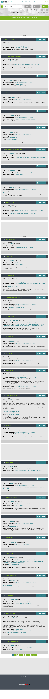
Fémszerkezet (10, 217)
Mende (12, 364)
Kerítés (12, 535)
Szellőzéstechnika (15, 417)
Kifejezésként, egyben (41, 12)
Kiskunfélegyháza (14, 325)
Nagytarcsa (13, 589)
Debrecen (13, 117)
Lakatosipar (32, 533)
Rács (37, 217)
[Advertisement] (24, 28)
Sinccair (21, 641)
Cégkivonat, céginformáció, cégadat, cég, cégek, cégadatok (28, 692)
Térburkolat (6, 594)
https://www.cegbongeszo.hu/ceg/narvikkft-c (25, 492)
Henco (13, 141)
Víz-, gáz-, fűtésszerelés (35, 138)
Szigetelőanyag (25, 640)
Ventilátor (17, 419)
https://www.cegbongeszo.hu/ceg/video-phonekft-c (26, 327)
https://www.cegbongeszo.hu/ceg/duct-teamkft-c (26, 383)
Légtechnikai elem (25, 217)
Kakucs (12, 473)
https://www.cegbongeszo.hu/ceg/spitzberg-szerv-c (26, 657)
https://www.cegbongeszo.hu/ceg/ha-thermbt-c (26, 348)
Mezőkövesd (13, 60)
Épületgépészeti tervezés (20, 440)
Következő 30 (33, 664)
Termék (39, 9)
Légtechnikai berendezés (33, 66)
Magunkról (21, 1)
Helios (11, 641)
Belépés (46, 1)
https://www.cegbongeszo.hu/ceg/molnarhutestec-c (26, 63)
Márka (45, 9)
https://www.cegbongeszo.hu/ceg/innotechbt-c (25, 438)
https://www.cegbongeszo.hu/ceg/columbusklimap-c (27, 308)
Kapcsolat (33, 1)
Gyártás (16, 64)
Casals (8, 641)
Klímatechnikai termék (24, 66)
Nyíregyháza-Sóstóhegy (16, 626)
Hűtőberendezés (21, 64)
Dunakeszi (13, 264)
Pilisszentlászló (14, 608)
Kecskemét (13, 97)
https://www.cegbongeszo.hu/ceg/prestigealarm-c (26, 249)
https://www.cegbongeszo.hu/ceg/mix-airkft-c (25, 366)
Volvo (8, 574)
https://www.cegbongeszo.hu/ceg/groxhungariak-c (26, 510)
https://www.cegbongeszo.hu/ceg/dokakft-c (25, 99)
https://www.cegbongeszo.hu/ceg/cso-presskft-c (26, 286)
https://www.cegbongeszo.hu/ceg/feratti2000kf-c (26, 46)
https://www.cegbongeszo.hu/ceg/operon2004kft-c (26, 212)
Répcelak (13, 508)
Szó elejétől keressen (15, 12)
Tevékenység (32, 9)
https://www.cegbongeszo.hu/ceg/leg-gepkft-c (25, 553)
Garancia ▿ (38, 1)
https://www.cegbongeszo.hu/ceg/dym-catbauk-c (26, 193)
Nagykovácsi (13, 174)
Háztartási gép (24, 101)
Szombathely (13, 155)
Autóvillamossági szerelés (20, 251)
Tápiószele (13, 436)
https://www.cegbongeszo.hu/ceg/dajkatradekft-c (26, 568)
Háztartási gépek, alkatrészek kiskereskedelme (12, 330)
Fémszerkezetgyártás (31, 214)
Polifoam (15, 641)
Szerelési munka (37, 64)
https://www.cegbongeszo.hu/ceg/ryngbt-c (25, 82)
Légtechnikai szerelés (37, 368)
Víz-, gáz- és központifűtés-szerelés (22, 331)
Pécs (12, 406)
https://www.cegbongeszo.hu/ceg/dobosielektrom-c (26, 157)
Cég (25, 9)
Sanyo (18, 641)
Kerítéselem (16, 217)
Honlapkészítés (24, 696)
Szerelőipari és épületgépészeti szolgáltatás (12, 441)
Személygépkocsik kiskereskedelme (29, 570)
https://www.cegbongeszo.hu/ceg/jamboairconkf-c (26, 629)
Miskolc (12, 490)
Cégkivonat (41, 39)
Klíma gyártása (18, 416)
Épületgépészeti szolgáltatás (29, 494)
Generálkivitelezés (39, 494)
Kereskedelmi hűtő (15, 66)
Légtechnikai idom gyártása (9, 215)
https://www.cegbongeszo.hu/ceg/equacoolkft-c (26, 266)
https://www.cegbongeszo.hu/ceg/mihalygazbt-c (26, 475)
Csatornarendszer (18, 138)
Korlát (20, 217)
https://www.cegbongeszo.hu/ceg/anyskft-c (25, 176)
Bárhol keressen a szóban (14, 9)
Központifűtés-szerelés (28, 368)
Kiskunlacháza (14, 550)
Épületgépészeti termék (12, 139)
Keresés (45, 6)
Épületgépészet (18, 47)
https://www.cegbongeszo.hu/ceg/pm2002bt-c (25, 610)
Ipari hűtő (10, 66)
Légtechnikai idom (32, 217)
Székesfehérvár (14, 381)
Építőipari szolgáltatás (19, 494)
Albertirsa (13, 43)
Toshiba (24, 641)
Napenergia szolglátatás (38, 440)
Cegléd (12, 134)
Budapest (13, 80)
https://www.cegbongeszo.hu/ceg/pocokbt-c (25, 531)
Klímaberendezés (11, 419)
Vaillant (16, 141)
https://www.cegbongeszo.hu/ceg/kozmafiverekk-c (26, 591)
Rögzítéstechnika (18, 640)
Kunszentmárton (14, 284)
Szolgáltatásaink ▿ (27, 1)
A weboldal (13, 688)
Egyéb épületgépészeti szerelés (21, 214)
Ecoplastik (9, 141)
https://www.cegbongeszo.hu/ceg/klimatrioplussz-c (26, 408)
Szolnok (12, 210)
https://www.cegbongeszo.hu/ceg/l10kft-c (24, 119)
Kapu (9, 535)
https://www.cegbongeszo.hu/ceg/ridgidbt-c (25, 136)
